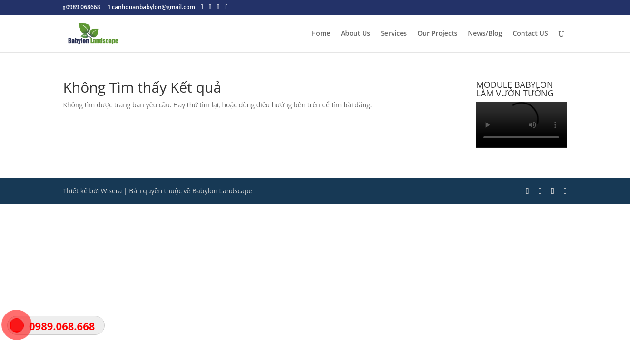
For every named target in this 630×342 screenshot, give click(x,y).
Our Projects (437, 34)
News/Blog (485, 34)
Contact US (530, 34)
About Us (355, 34)
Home (321, 34)
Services (394, 34)
